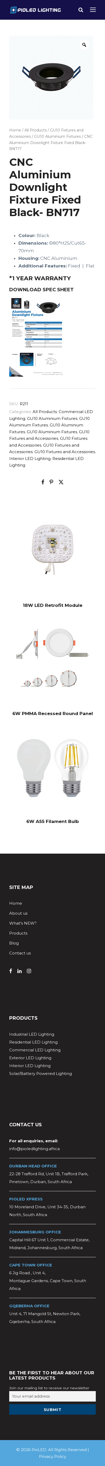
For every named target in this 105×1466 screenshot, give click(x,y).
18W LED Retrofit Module (52, 605)
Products (18, 933)
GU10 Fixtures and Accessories (64, 451)
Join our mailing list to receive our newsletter (49, 1388)
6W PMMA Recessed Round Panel (52, 713)
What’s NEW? (23, 923)
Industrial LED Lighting (31, 1034)
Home (15, 130)
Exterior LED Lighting (30, 1057)
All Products (35, 130)
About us (18, 913)
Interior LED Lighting (30, 458)
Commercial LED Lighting (35, 1049)
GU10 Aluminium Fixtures (57, 136)
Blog (14, 943)
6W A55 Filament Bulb (52, 821)
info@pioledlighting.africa (34, 1148)
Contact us (20, 953)
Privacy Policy (52, 1456)
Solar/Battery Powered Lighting (40, 1073)
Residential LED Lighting (33, 1042)
